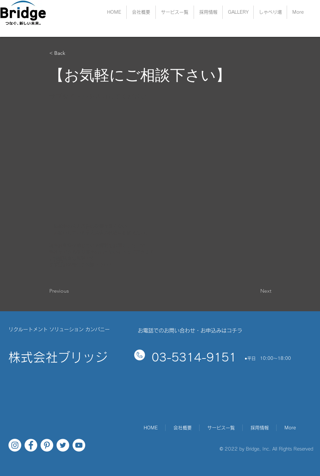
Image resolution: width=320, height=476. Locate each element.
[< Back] (70, 53)
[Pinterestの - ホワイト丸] (46, 445)
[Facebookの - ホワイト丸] (30, 445)
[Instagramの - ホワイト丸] (14, 445)
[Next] (255, 291)
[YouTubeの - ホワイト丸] (78, 445)
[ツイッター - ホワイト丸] (62, 445)
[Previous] (70, 291)
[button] (208, 12)
